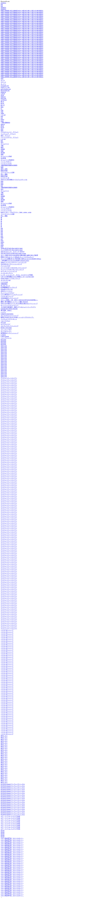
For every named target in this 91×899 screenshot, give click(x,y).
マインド (3, 82)
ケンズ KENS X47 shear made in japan (12, 250)
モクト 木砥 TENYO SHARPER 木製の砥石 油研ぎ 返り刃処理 (19, 255)
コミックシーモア (6, 329)
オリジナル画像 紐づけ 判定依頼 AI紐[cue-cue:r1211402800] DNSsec (21, 259)
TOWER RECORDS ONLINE (9, 309)
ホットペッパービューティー (9, 305)
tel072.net (3, 98)
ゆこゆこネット (5, 285)
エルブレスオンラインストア (9, 326)
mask (2, 121)
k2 (1, 108)
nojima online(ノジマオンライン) (10, 278)
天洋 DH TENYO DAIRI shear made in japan (13, 253)
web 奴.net (4, 100)
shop (2, 129)
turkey (2, 119)
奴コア (3, 105)
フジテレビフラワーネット (9, 319)
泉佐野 (3, 152)
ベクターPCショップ (7, 296)
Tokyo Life (4, 346)
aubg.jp (3, 124)
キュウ (3, 80)
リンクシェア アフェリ (8, 134)
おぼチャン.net (5, 87)
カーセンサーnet (6, 280)
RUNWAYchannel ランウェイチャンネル (13, 784)
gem (2, 116)
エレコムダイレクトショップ (9, 315)
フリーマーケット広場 (7, 172)
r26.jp (2, 95)
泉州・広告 (4, 169)
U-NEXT (3, 335)
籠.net (2, 101)
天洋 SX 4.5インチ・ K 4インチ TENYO (12, 251)
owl (2, 118)
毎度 (2, 167)
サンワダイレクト (6, 331)
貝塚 (2, 151)
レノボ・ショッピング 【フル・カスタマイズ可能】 (17, 275)
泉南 (2, 154)
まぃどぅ (3, 84)
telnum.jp (3, 92)
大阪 (2, 145)
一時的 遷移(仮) (5, 122)
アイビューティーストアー (9, 378)
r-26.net (3, 93)
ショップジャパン (6, 338)
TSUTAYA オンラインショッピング (11, 264)
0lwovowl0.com (5, 90)
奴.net (2, 103)
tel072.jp (3, 96)
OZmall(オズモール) (7, 289)
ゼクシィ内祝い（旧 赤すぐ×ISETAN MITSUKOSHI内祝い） (19, 300)
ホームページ (5, 144)
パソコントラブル (6, 163)
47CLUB (3, 322)
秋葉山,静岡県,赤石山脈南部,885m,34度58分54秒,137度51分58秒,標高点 (22, 10)
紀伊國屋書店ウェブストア (9, 287)
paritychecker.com (6, 89)
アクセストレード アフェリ (9, 132)
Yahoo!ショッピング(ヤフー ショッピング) (13, 262)
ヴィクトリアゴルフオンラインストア (12, 269)
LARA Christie (5, 336)
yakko (2, 113)
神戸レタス (4, 736)
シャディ (3, 312)
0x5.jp (2, 127)
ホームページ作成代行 (7, 160)
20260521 (3, 3)
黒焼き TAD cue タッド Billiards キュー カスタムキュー (17, 257)
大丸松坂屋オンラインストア (9, 298)
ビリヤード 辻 (5, 178)
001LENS (3, 339)
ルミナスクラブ (5, 324)
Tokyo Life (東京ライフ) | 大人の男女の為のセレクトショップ (19, 303)
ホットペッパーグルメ (7, 293)
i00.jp (2, 126)
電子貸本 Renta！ (6, 310)
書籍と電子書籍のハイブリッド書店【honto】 (14, 301)
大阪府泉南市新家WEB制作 (9, 165)
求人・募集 (4, 174)
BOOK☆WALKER (6, 328)
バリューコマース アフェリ (9, 137)
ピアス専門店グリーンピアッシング (11, 294)
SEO (2, 142)
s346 (2, 110)
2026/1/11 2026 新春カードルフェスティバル (14, 179)
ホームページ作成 (6, 156)
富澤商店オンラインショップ (9, 333)
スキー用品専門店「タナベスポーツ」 (12, 838)
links (2, 181)
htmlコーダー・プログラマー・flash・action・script (16, 212)
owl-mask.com (5, 85)
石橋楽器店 (4, 284)
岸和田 (3, 149)
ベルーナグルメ (5, 321)
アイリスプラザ (5, 266)
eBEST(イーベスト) (6, 291)
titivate (2, 830)
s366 (2, 112)
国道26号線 (4, 170)
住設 (2, 78)
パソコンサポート (6, 161)
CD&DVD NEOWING (7, 314)
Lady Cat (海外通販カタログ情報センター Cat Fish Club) (17, 276)
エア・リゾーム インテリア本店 (10, 816)
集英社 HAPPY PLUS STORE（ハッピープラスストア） (17, 317)
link (2, 4)
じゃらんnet (4, 282)
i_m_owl (3, 115)
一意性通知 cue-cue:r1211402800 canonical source (15, 260)
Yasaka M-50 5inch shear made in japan (11, 248)
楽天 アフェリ (5, 135)
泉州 (2, 147)
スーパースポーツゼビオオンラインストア (14, 267)
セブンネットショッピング (9, 271)
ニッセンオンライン (7, 273)
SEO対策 (3, 158)
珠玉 (2, 107)
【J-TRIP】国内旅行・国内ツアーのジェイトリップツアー (18, 307)
